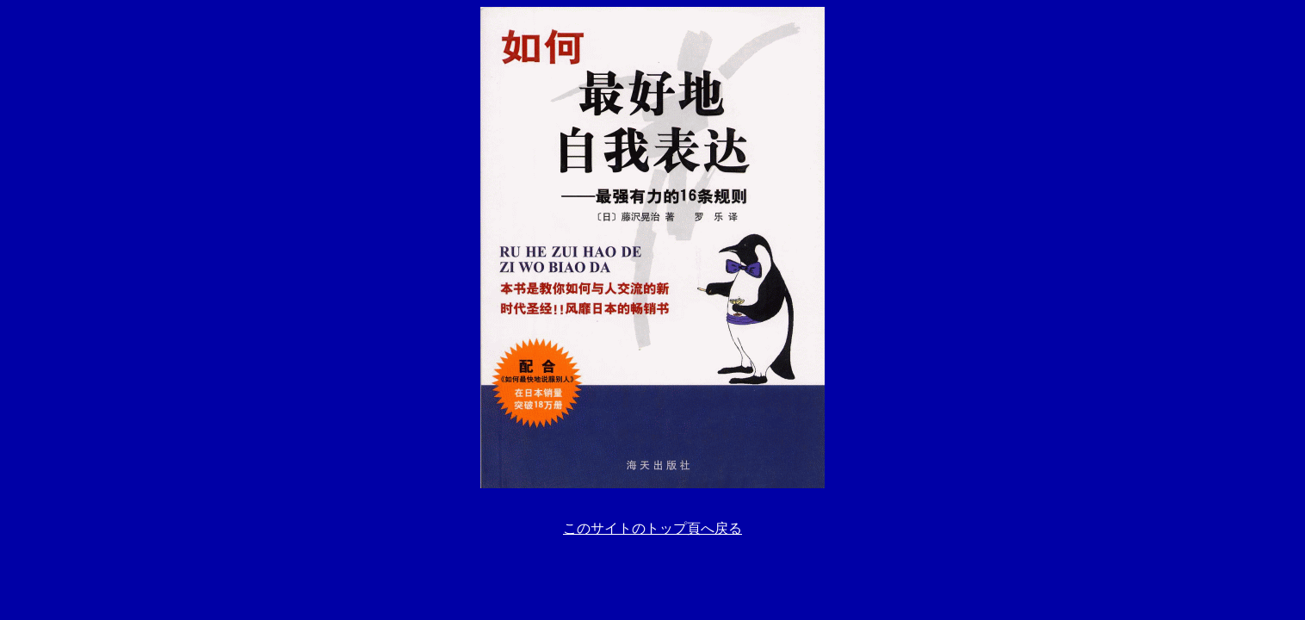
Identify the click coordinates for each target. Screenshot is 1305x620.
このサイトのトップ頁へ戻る (652, 528)
